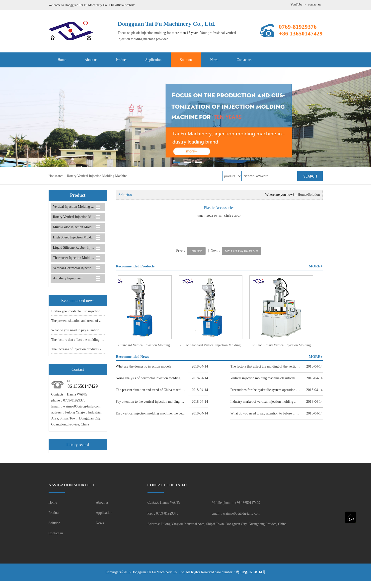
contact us (314, 4)
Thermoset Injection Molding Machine (74, 258)
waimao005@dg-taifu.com (81, 406)
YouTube (296, 4)
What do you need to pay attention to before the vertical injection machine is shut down (265, 413)
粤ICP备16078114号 (251, 572)
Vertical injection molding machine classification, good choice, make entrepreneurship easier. (265, 378)
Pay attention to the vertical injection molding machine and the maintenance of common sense (151, 401)
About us (91, 60)
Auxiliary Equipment (68, 278)
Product (121, 60)
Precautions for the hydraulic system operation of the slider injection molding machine (265, 390)
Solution (186, 60)
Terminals (196, 251)
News (214, 60)
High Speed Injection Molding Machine (74, 237)
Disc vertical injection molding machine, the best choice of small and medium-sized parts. (151, 413)
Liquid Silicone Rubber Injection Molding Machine (74, 247)
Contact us (244, 60)
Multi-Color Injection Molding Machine (74, 227)
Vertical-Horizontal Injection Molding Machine (74, 268)
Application (153, 60)
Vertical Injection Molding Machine (74, 206)
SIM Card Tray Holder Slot (241, 251)
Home (62, 60)
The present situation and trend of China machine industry (92, 321)
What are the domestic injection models (143, 366)
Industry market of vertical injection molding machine (265, 401)
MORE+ (315, 266)
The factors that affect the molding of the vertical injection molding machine (265, 366)
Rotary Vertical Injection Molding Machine (97, 176)
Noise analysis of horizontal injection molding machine (151, 378)
